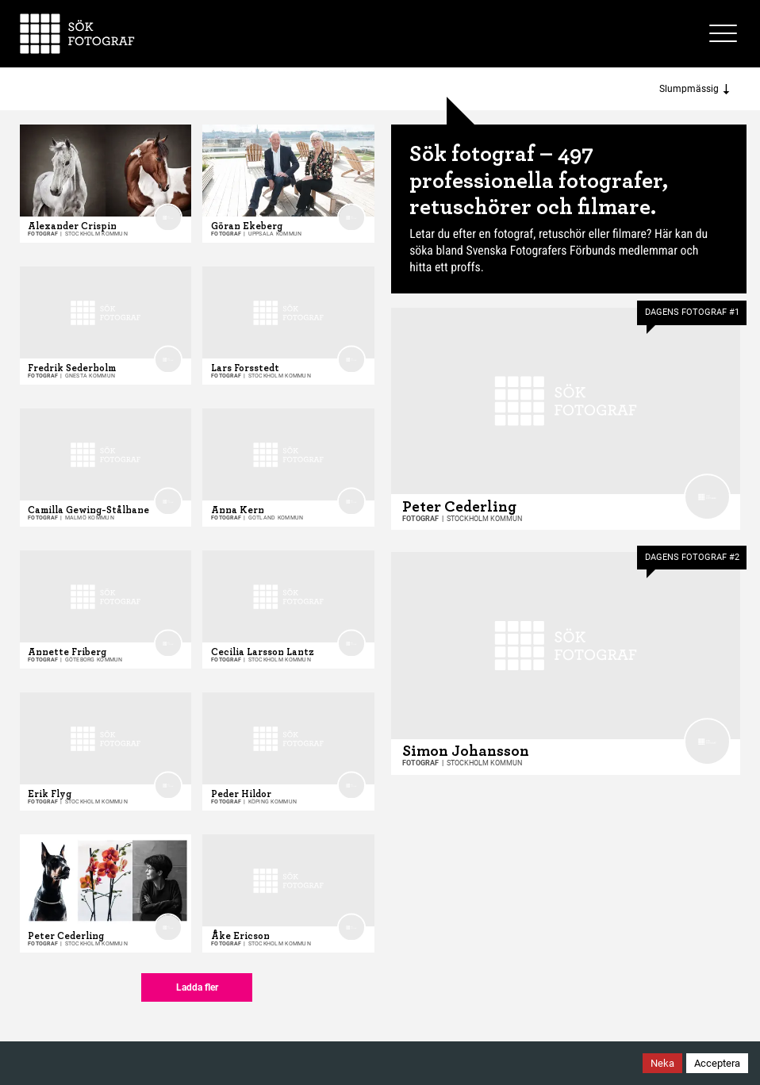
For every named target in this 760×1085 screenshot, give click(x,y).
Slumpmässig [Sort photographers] (694, 89)
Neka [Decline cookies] (662, 1063)
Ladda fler (197, 987)
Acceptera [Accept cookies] (717, 1063)
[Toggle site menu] (725, 33)
